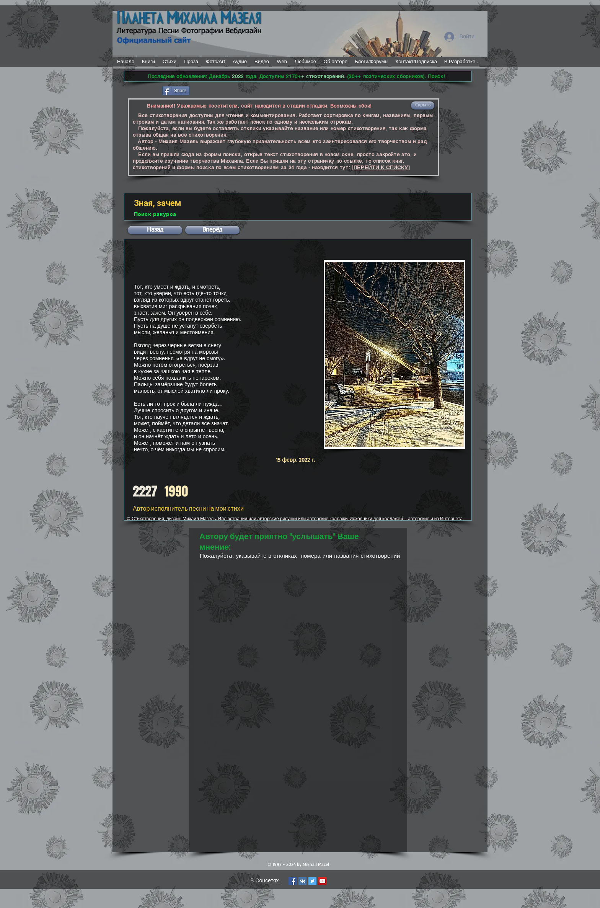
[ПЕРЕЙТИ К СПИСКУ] (381, 167)
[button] (422, 105)
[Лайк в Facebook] (142, 90)
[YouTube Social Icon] (322, 881)
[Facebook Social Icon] (293, 881)
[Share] (175, 90)
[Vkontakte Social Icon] (302, 881)
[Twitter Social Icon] (312, 881)
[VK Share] (214, 90)
